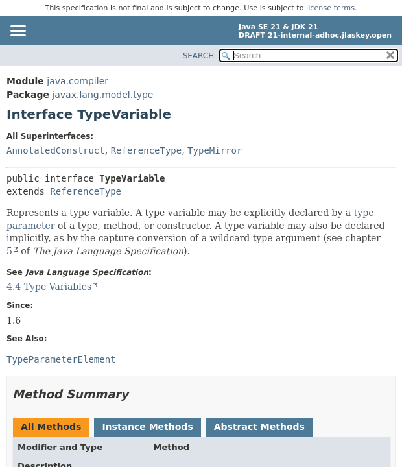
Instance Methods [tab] (147, 427)
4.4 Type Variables (48, 286)
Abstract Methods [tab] (259, 427)
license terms (330, 8)
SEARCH (199, 55)
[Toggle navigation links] (17, 32)
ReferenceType (146, 150)
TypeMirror (214, 150)
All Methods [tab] (51, 427)
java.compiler (77, 81)
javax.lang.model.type (102, 95)
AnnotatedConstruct (55, 150)
